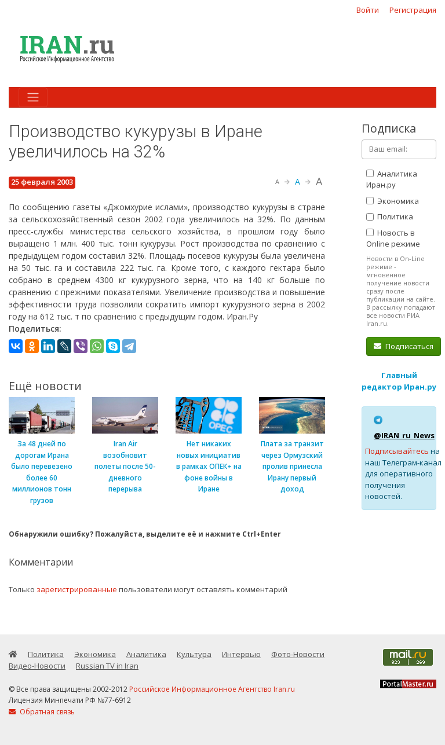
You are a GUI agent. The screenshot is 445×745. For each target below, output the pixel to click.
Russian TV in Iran (107, 665)
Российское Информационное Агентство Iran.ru (212, 689)
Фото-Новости (297, 654)
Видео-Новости (37, 665)
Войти (367, 10)
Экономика (392, 201)
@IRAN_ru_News (404, 435)
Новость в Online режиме (393, 238)
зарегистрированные (77, 589)
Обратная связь (42, 712)
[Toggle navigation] (33, 97)
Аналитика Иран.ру (391, 179)
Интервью (241, 654)
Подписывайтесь (397, 451)
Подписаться (403, 346)
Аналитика (146, 654)
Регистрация (412, 10)
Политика (389, 216)
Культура (194, 654)
